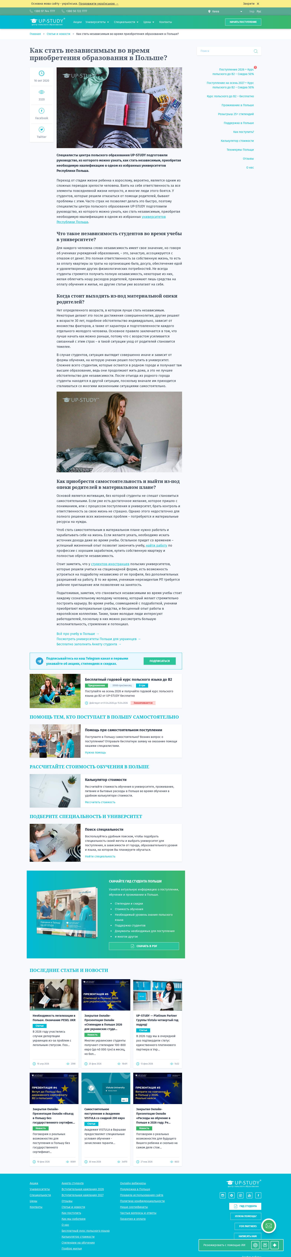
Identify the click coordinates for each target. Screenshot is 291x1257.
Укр (251, 11)
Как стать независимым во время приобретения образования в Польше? (127, 34)
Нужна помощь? (246, 1216)
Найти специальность (100, 856)
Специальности (40, 1195)
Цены (33, 1201)
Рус (259, 11)
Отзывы (67, 1201)
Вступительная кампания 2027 (83, 1195)
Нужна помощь (95, 752)
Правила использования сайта (141, 1195)
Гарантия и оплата (133, 1219)
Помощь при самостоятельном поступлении (123, 730)
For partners (248, 1226)
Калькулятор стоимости (106, 779)
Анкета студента (73, 1183)
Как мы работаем (74, 1219)
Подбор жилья (72, 1248)
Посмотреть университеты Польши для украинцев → (99, 639)
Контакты (36, 1207)
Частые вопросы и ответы (138, 1213)
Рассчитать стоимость (100, 802)
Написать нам (248, 1236)
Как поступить (71, 1213)
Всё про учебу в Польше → (78, 634)
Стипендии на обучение (78, 1242)
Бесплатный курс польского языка (86, 1231)
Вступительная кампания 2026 (83, 1189)
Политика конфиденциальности (142, 1201)
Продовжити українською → (99, 3)
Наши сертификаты (134, 1207)
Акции (34, 1183)
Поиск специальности (104, 829)
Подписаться (160, 661)
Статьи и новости (59, 34)
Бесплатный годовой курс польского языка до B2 (128, 679)
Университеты (40, 1189)
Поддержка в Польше (135, 1189)
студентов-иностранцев (110, 564)
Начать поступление (243, 22)
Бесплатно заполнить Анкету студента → (89, 644)
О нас (65, 1225)
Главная (36, 34)
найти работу (156, 545)
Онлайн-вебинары (133, 1183)
